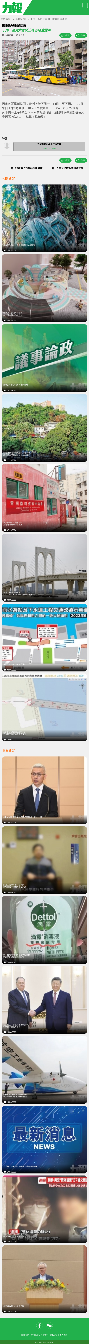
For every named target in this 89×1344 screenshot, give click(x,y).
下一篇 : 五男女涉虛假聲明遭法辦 (65, 168)
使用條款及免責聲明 (39, 1335)
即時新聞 (21, 19)
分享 (83, 35)
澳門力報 (5, 19)
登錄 (54, 148)
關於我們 (25, 1335)
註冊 (45, 148)
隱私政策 (54, 1335)
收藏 (67, 35)
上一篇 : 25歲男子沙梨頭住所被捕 (24, 168)
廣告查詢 (63, 1335)
